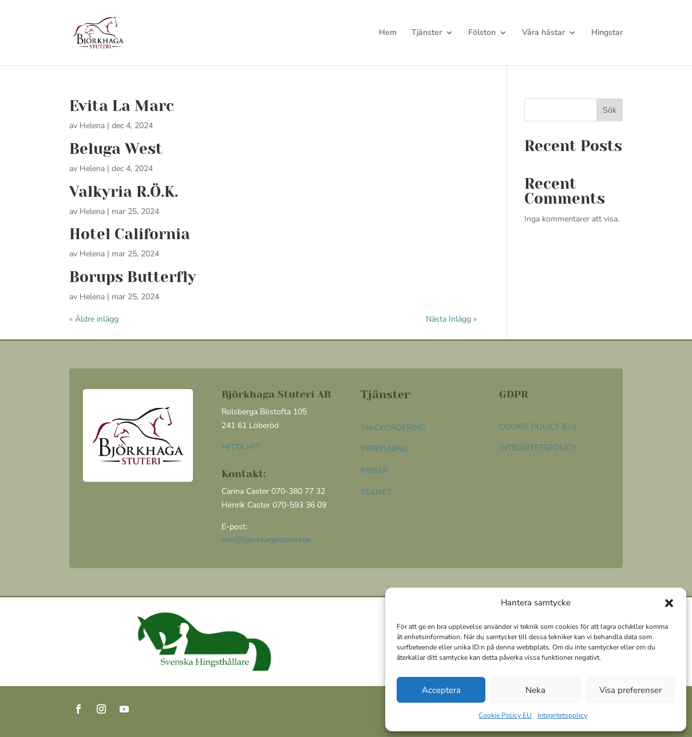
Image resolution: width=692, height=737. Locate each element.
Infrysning (384, 448)
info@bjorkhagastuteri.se (266, 539)
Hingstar (607, 33)
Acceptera (441, 690)
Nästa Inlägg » (451, 319)
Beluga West (116, 148)
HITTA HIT (241, 447)
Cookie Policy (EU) (537, 426)
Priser (374, 470)
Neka (535, 690)
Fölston (482, 33)
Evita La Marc (121, 105)
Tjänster (427, 33)
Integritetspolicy (562, 715)
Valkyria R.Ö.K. (123, 191)
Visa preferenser (630, 690)
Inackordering (393, 427)
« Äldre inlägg (93, 319)
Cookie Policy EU (505, 715)
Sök (609, 110)
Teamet (376, 492)
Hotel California (129, 234)
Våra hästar (543, 33)
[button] (669, 603)
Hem (388, 33)
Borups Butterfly (132, 277)
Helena (92, 125)
